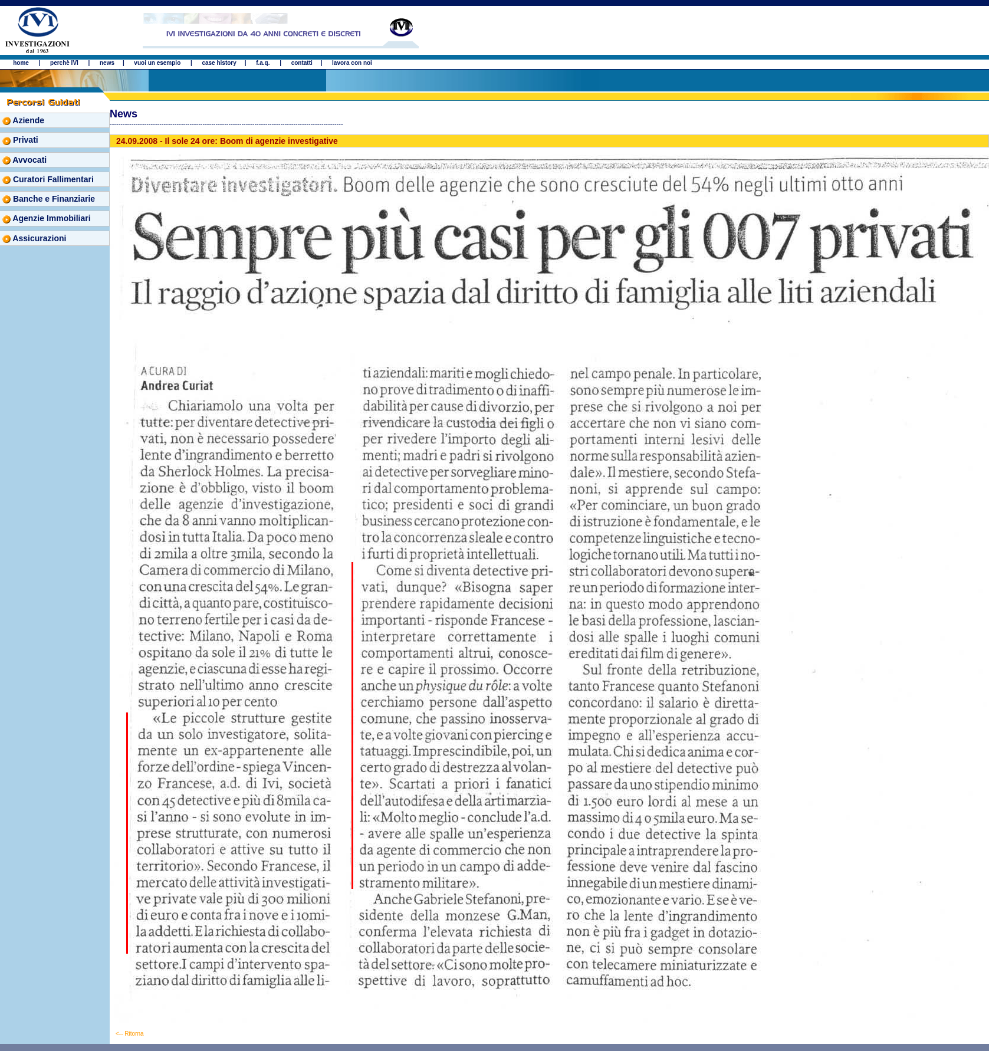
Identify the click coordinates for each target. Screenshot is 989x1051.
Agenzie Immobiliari (46, 218)
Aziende (23, 120)
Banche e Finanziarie (48, 198)
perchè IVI (65, 63)
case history (219, 63)
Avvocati (24, 160)
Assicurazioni (34, 238)
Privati (20, 139)
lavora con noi (352, 63)
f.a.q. (263, 63)
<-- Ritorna (130, 1033)
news (107, 63)
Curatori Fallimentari (48, 179)
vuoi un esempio (157, 63)
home (21, 63)
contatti (302, 63)
